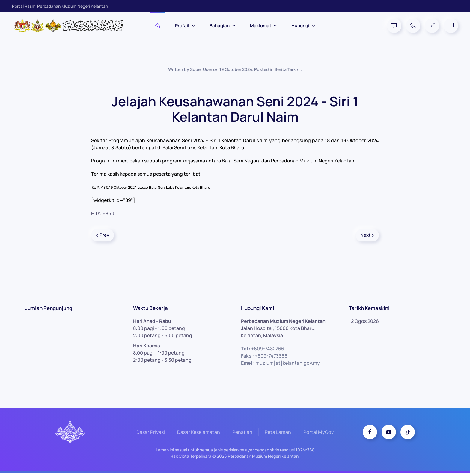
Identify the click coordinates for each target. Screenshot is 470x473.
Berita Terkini (288, 69)
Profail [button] (185, 25)
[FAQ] (394, 26)
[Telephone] (413, 26)
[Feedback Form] (432, 26)
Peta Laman (278, 433)
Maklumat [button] (263, 25)
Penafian (242, 433)
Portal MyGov (318, 433)
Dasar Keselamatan (198, 433)
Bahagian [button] (223, 25)
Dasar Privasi (150, 433)
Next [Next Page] (367, 235)
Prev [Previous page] (102, 235)
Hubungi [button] (303, 25)
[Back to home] (72, 25)
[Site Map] (451, 26)
